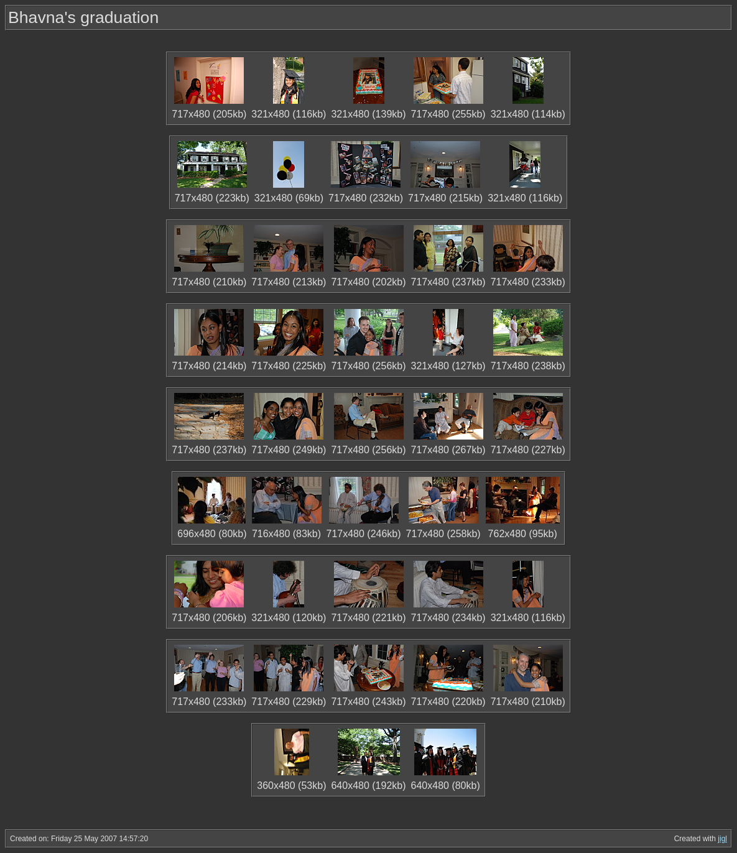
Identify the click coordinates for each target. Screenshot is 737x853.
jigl (722, 838)
